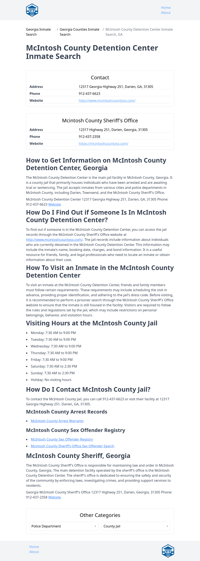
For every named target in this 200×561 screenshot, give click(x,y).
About (166, 12)
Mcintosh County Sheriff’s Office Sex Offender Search (72, 446)
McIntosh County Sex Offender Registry (62, 439)
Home (166, 7)
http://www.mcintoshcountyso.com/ (107, 100)
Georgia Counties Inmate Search (79, 32)
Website (54, 204)
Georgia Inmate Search (38, 32)
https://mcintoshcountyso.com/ (103, 143)
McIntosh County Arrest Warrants (57, 421)
